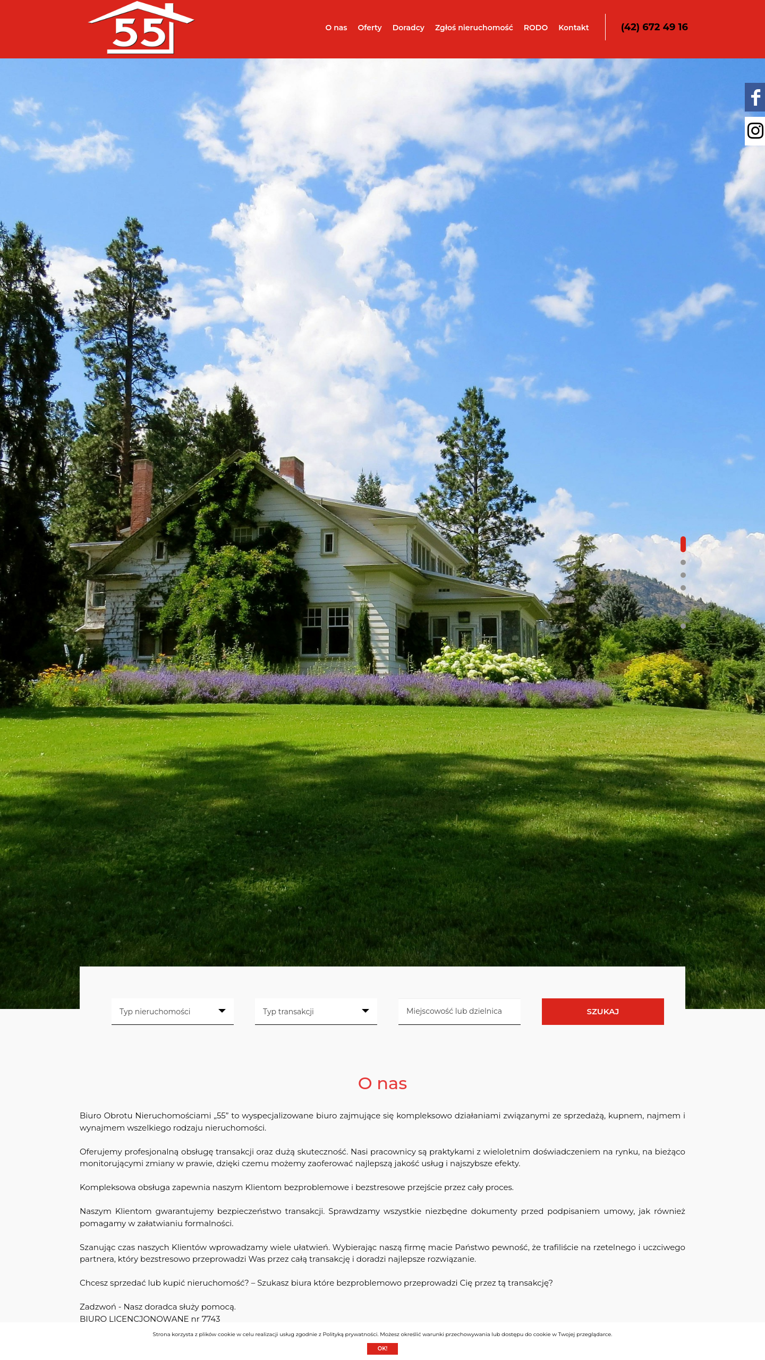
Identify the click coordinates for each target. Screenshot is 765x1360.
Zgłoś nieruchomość (474, 27)
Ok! (383, 1348)
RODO (536, 27)
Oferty (369, 27)
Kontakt (573, 27)
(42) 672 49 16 (654, 27)
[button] (683, 544)
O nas (336, 27)
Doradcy (408, 27)
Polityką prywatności (349, 1334)
